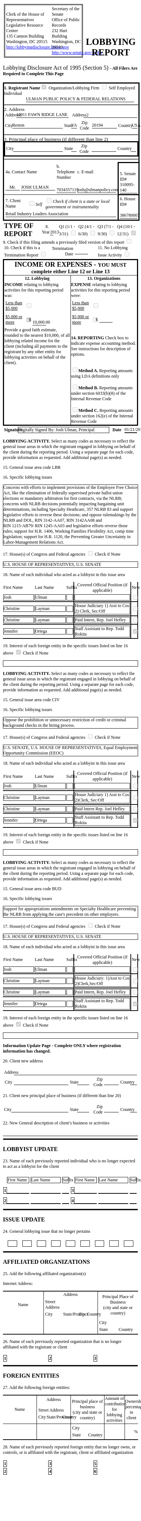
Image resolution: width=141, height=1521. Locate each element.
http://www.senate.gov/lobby (77, 52)
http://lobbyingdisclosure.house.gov (37, 47)
